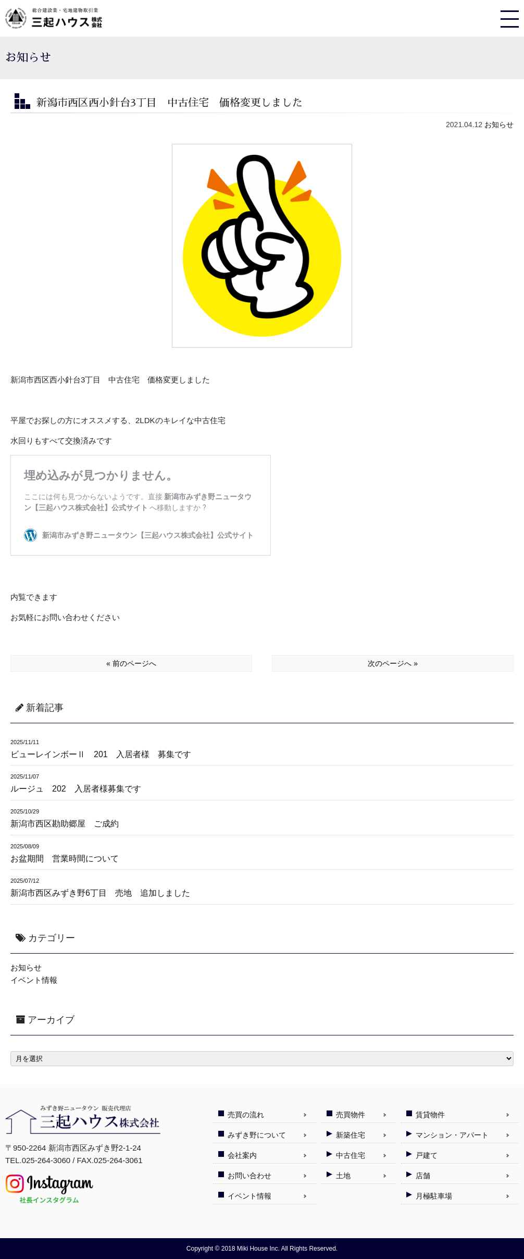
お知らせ (499, 124)
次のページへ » (393, 663)
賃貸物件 (430, 1114)
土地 (343, 1175)
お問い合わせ (249, 1175)
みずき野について (257, 1135)
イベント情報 (33, 980)
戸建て (427, 1155)
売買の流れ (246, 1114)
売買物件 (350, 1114)
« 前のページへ (131, 663)
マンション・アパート (452, 1135)
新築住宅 (350, 1135)
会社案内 (242, 1155)
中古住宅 (350, 1155)
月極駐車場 (434, 1196)
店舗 (423, 1175)
